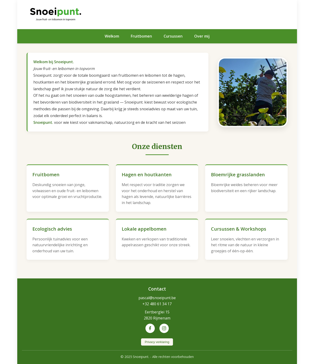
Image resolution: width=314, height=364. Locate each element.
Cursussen (173, 36)
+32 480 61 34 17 (157, 303)
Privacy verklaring (157, 342)
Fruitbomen (141, 36)
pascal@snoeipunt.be (157, 297)
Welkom (112, 36)
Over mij (202, 36)
